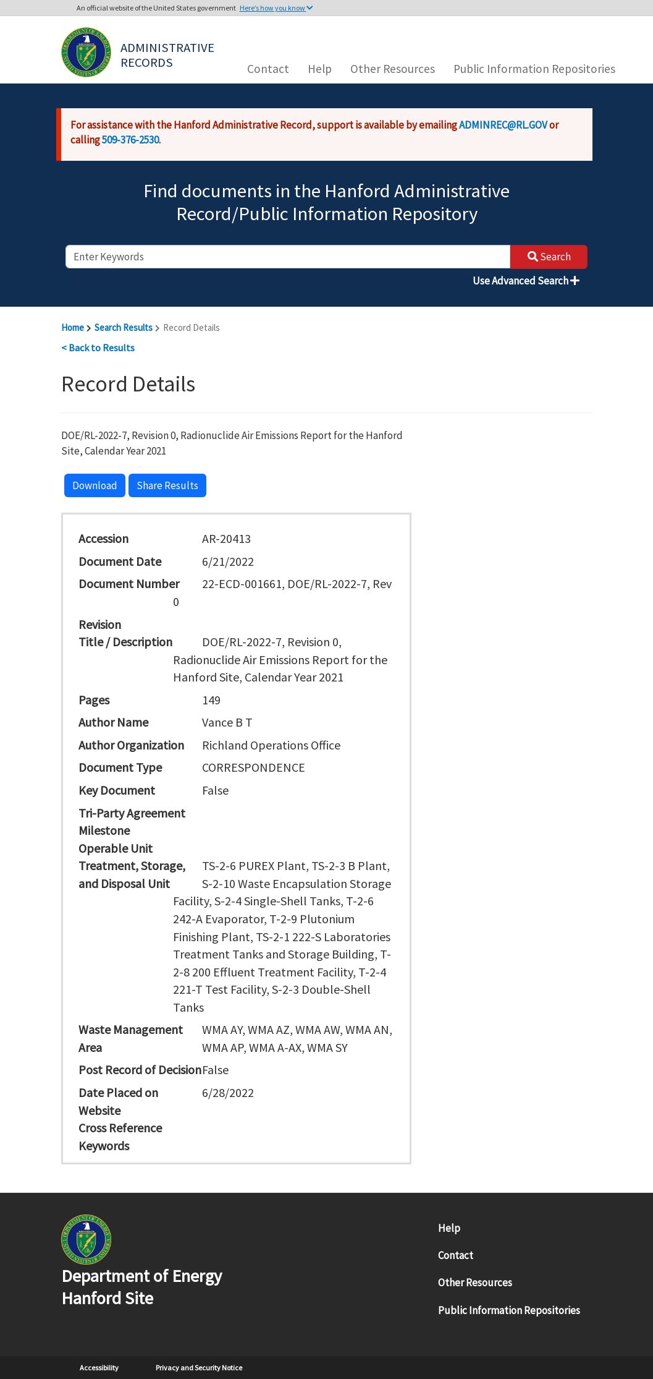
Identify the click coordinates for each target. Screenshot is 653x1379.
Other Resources (392, 68)
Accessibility (99, 1367)
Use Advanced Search (526, 281)
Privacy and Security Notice (199, 1367)
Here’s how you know (276, 7)
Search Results (124, 327)
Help (320, 68)
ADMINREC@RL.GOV (503, 125)
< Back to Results (98, 347)
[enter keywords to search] (287, 256)
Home (72, 327)
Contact (268, 68)
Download (94, 485)
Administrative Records (168, 54)
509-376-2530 (130, 140)
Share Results (167, 485)
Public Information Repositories (534, 68)
